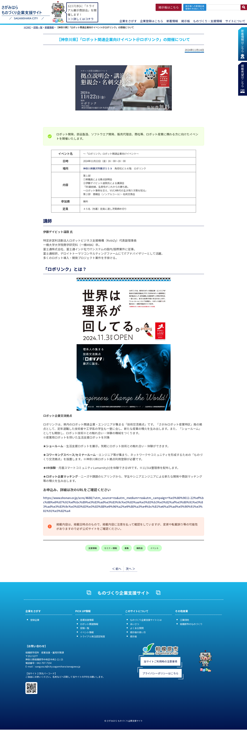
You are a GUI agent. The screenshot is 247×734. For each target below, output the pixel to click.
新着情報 (172, 21)
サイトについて (235, 21)
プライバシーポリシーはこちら (160, 673)
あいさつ (134, 624)
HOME (27, 27)
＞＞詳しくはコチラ (81, 19)
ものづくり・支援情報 (207, 21)
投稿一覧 (37, 27)
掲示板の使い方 (138, 632)
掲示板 (185, 21)
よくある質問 (137, 628)
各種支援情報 (87, 619)
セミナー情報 (110, 548)
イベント (154, 548)
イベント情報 (87, 632)
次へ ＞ (130, 568)
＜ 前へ (116, 568)
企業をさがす (128, 21)
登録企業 (34, 619)
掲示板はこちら (168, 7)
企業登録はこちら (151, 21)
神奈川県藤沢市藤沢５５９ (97, 168)
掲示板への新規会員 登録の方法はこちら (194, 7)
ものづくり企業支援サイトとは (146, 619)
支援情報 (92, 548)
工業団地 (184, 619)
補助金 (139, 548)
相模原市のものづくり (191, 624)
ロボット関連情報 (89, 624)
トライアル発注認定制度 (92, 636)
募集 (127, 548)
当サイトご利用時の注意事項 (160, 661)
